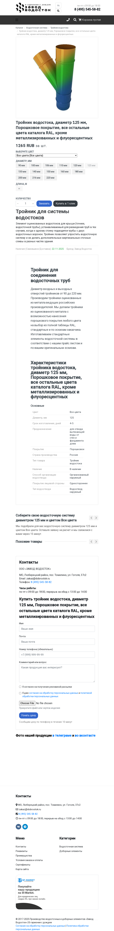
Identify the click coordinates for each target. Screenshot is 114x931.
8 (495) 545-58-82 (87, 9)
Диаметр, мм (24, 161)
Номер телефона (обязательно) (36, 649)
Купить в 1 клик (65, 203)
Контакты (21, 846)
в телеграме (61, 735)
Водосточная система (71, 846)
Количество (23, 198)
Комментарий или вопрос (32, 662)
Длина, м (21, 184)
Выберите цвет (25, 151)
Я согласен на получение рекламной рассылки (47, 687)
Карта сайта (22, 869)
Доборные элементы (70, 851)
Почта (22, 636)
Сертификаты (23, 864)
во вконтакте (85, 735)
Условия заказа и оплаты (29, 860)
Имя (21, 623)
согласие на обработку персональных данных (53, 693)
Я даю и (57, 695)
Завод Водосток (83, 249)
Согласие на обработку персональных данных (40, 926)
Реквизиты (21, 851)
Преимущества (24, 855)
